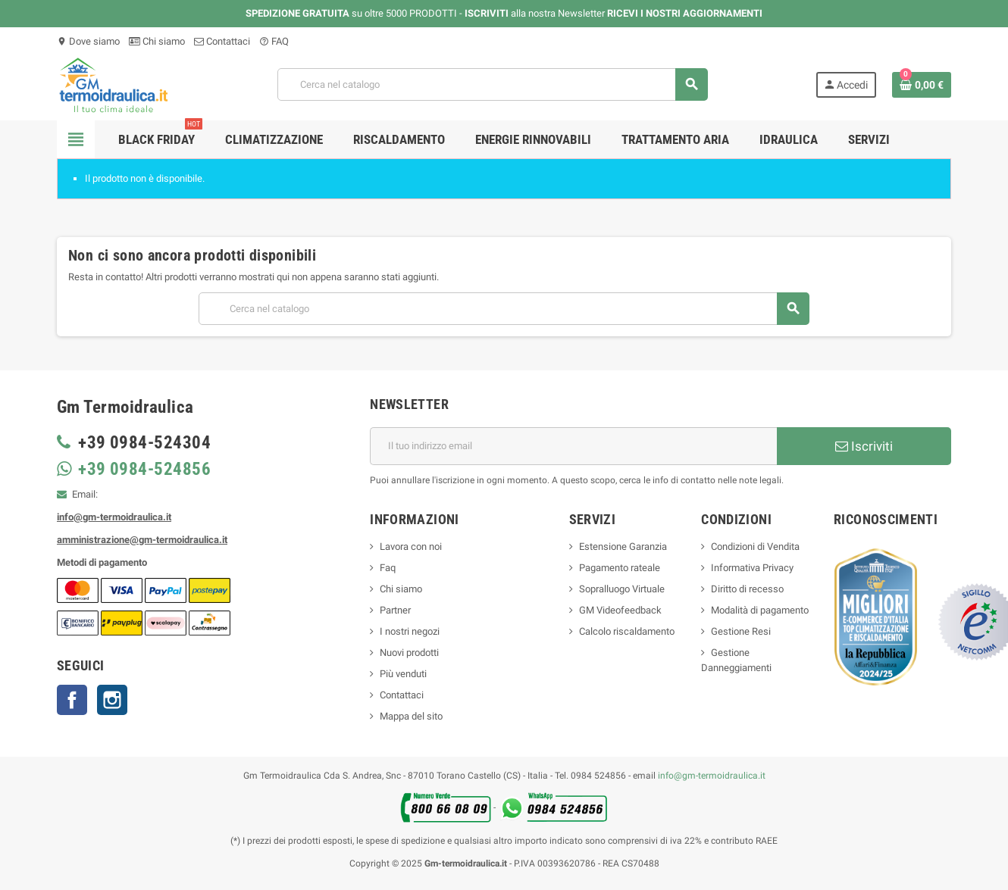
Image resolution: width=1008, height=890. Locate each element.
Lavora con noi (411, 546)
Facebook (72, 700)
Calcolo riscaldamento (627, 631)
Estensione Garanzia (623, 546)
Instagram (112, 700)
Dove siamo (88, 41)
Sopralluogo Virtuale (622, 589)
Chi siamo (157, 41)
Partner (395, 610)
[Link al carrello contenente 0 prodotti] (921, 85)
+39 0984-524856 (142, 469)
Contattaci (222, 41)
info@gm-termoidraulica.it (711, 775)
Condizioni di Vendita (755, 546)
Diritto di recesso (747, 589)
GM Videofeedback (620, 610)
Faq (388, 567)
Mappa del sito (411, 716)
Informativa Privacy (752, 567)
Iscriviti (864, 446)
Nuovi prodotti (409, 652)
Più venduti (403, 673)
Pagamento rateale (619, 567)
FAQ (274, 41)
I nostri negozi (410, 631)
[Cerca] (492, 84)
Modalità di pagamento (760, 610)
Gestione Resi (741, 631)
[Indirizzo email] (573, 446)
